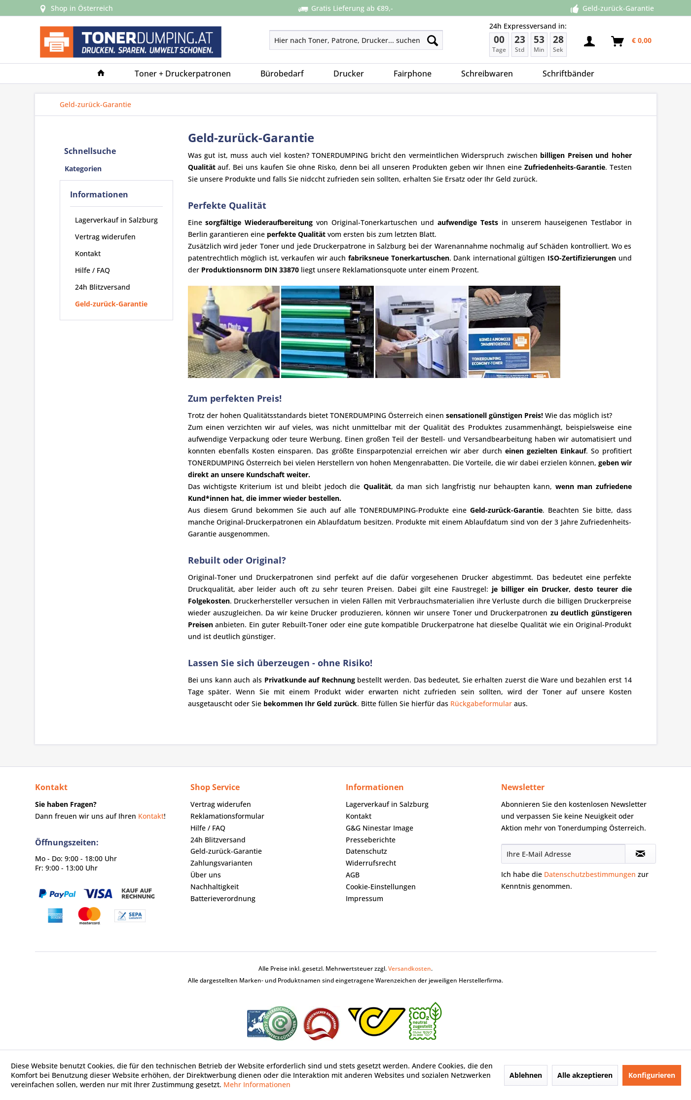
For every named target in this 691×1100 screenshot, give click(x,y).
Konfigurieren (651, 1075)
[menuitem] (321, 40)
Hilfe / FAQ (92, 270)
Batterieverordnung (222, 898)
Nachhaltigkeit (214, 886)
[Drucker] (349, 73)
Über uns (205, 874)
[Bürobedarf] (282, 73)
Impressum (364, 898)
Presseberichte (371, 839)
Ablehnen (525, 1075)
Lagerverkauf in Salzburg (116, 220)
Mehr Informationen (257, 1084)
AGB (353, 874)
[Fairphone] (412, 73)
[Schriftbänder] (568, 73)
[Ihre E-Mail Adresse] (563, 854)
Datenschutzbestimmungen (590, 874)
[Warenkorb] (631, 41)
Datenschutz (366, 851)
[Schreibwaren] (487, 73)
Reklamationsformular (227, 816)
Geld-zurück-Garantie (111, 303)
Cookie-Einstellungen (381, 886)
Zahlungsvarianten (221, 863)
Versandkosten (409, 968)
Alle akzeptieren (585, 1075)
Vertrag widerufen (105, 236)
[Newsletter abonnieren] (640, 854)
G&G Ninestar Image (379, 828)
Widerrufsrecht (371, 863)
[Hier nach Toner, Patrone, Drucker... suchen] (356, 40)
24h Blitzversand (102, 287)
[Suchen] (432, 40)
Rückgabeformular (481, 703)
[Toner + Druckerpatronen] (183, 73)
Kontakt (88, 253)
